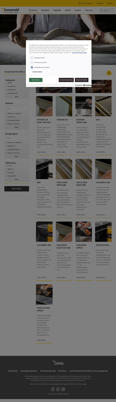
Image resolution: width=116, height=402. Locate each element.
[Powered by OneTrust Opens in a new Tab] (82, 86)
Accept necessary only (66, 80)
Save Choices (36, 80)
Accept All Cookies (81, 80)
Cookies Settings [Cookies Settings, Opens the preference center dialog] (37, 71)
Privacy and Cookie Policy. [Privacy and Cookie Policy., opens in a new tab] (79, 52)
